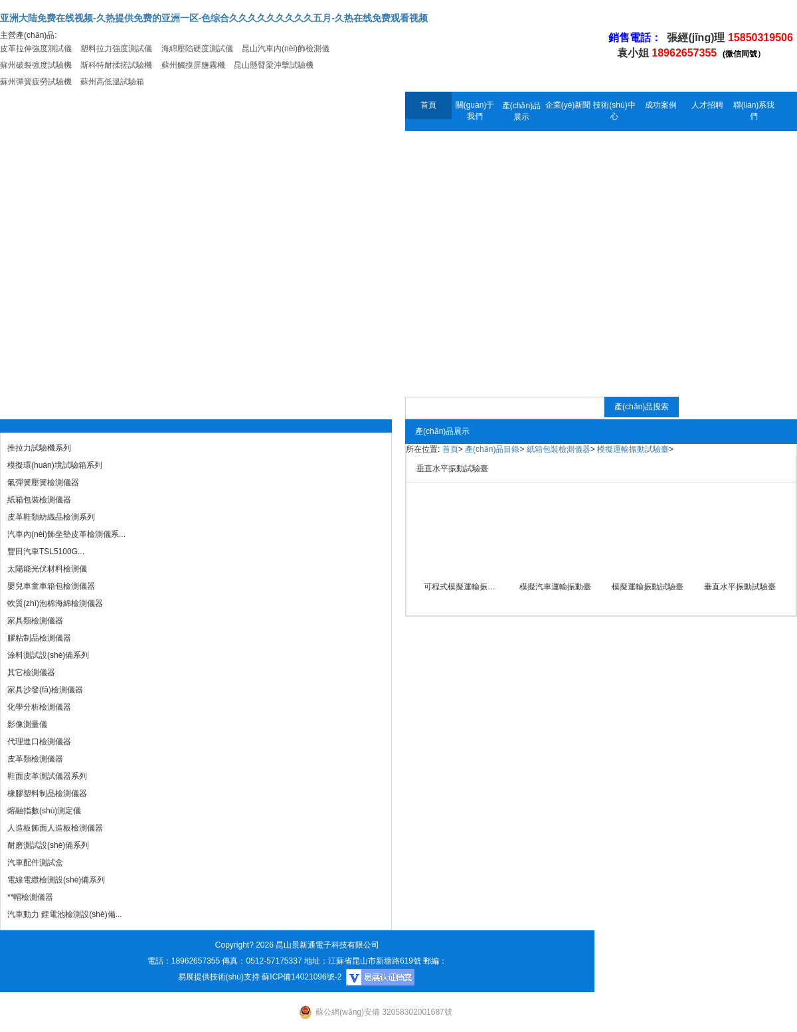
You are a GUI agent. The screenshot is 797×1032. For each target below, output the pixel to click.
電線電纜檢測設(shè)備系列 (56, 879)
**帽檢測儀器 (30, 897)
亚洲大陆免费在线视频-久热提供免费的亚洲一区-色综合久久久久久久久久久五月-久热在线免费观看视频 (214, 18)
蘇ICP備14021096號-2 (301, 976)
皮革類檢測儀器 (35, 759)
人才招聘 (707, 105)
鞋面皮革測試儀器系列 (47, 776)
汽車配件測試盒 (35, 862)
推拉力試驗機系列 (39, 448)
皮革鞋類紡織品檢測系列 (51, 517)
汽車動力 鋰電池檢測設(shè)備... (64, 914)
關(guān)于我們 (475, 110)
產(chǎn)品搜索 (641, 406)
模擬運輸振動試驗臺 (633, 449)
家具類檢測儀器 (35, 620)
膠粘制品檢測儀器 (39, 638)
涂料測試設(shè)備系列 (48, 655)
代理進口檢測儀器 (39, 741)
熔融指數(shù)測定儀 (44, 810)
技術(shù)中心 (614, 110)
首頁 (428, 105)
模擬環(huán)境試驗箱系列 (54, 465)
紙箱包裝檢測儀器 (39, 499)
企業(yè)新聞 (568, 105)
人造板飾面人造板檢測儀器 (55, 828)
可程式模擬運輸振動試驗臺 (462, 586)
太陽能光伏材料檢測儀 (47, 568)
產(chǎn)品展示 (521, 111)
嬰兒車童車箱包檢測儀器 (51, 586)
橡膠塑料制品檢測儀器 (47, 793)
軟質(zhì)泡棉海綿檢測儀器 (55, 603)
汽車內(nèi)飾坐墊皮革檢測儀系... (66, 534)
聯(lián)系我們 (754, 110)
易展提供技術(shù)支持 (219, 976)
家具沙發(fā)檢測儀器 (45, 689)
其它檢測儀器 (31, 672)
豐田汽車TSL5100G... (45, 551)
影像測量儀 (27, 724)
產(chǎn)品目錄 (492, 449)
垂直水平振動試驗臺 (740, 586)
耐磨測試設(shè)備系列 (48, 845)
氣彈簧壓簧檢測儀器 (43, 482)
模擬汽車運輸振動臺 (555, 586)
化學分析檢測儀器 (39, 707)
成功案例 (661, 105)
